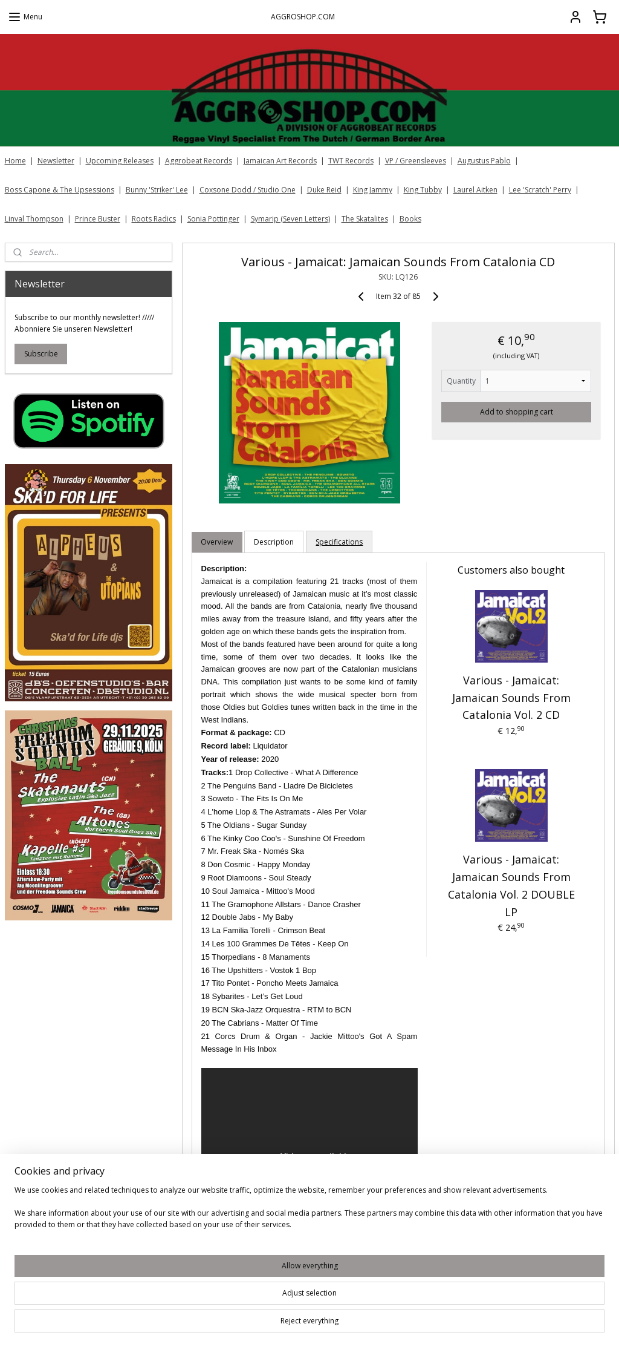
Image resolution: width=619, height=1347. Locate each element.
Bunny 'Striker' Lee (157, 190)
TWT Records (351, 161)
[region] (230, 1305)
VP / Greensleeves (415, 161)
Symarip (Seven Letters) (290, 219)
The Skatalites (365, 219)
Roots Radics (154, 219)
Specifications (339, 542)
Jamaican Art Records (280, 161)
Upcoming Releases (120, 161)
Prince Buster (97, 219)
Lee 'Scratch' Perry (540, 190)
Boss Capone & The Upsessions (59, 190)
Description (274, 542)
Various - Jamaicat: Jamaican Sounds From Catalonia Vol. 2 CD (511, 698)
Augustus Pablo (484, 161)
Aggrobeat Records (198, 161)
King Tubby (423, 190)
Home (15, 161)
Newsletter (55, 161)
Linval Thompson (34, 219)
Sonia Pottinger (213, 219)
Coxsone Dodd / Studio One (247, 190)
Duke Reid (324, 190)
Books (410, 219)
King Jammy (372, 190)
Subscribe (41, 354)
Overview (217, 542)
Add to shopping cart (516, 412)
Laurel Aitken (475, 190)
